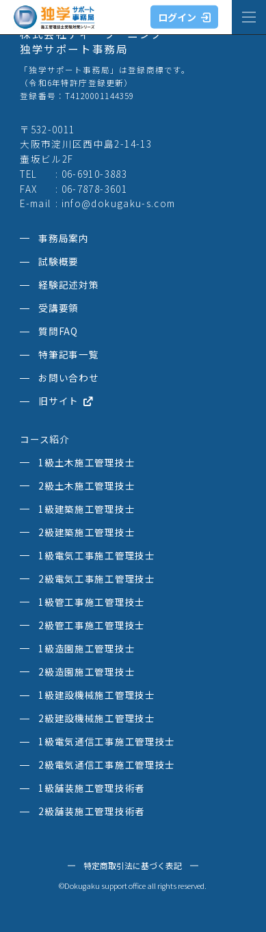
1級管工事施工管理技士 (91, 602)
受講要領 (58, 308)
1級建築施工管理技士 (86, 509)
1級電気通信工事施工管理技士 (106, 742)
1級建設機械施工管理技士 (96, 695)
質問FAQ (57, 331)
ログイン (184, 17)
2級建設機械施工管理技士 (96, 718)
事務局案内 (63, 238)
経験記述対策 (68, 285)
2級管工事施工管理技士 (91, 625)
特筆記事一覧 (68, 355)
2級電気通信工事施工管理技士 (106, 765)
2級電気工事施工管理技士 (96, 579)
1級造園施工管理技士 (86, 649)
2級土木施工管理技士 (86, 486)
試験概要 (58, 262)
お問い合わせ (68, 378)
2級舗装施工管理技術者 (91, 811)
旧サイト (65, 402)
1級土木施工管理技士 (86, 463)
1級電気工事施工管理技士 (96, 556)
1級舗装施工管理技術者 (91, 788)
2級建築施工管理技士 (86, 532)
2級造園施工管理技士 (86, 672)
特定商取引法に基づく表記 (132, 866)
